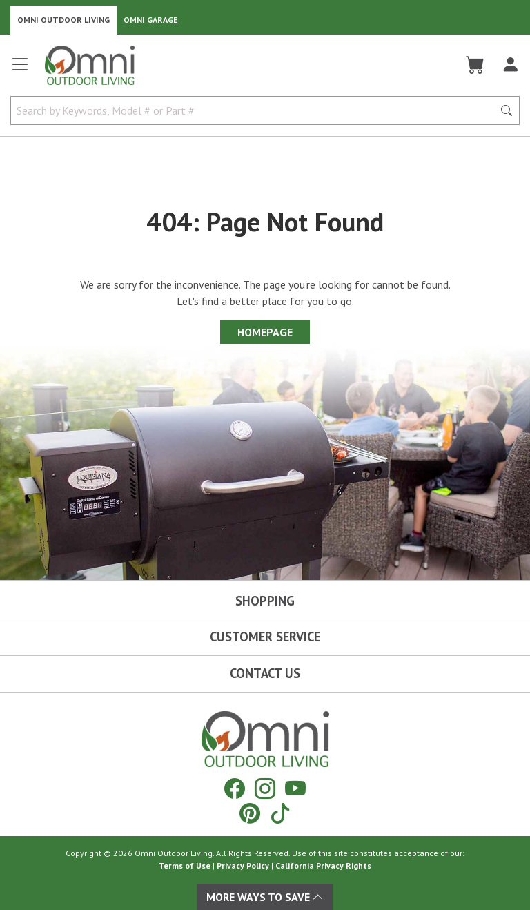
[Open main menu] (20, 70)
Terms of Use (184, 865)
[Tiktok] (280, 813)
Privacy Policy (243, 865)
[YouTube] (295, 788)
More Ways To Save (265, 897)
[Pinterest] (249, 813)
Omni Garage (151, 19)
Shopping (265, 600)
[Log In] (510, 64)
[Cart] (475, 64)
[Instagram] (265, 788)
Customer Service (265, 636)
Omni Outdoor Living (63, 19)
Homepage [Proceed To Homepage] (265, 332)
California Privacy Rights (323, 865)
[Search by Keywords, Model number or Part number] (256, 110)
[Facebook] (234, 788)
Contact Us (265, 673)
